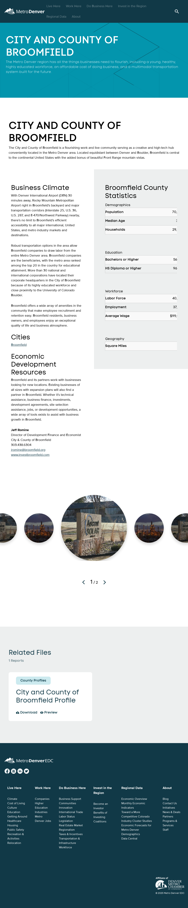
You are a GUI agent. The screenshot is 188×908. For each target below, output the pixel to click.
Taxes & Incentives (71, 834)
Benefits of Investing (100, 815)
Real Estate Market (71, 825)
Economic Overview (134, 799)
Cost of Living (16, 803)
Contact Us (170, 803)
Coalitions (99, 821)
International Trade (71, 812)
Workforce (65, 847)
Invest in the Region (132, 6)
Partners (168, 816)
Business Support (70, 799)
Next (105, 582)
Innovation (66, 808)
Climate (12, 799)
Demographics (130, 834)
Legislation (66, 821)
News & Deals (171, 812)
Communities (67, 803)
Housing (12, 825)
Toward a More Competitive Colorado (135, 814)
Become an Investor (100, 806)
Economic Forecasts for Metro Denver (136, 828)
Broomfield (19, 345)
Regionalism (67, 830)
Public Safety (15, 830)
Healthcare (14, 821)
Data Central (129, 838)
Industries (41, 812)
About (76, 17)
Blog (166, 799)
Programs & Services (170, 823)
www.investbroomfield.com (30, 455)
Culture (12, 808)
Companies (42, 799)
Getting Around (17, 816)
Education (13, 812)
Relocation (14, 843)
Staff (166, 830)
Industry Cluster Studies (136, 821)
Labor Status (67, 816)
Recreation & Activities (15, 836)
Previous (83, 582)
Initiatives (169, 808)
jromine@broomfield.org (28, 450)
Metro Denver (29, 11)
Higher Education (41, 805)
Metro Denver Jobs (43, 819)
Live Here (53, 6)
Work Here (74, 6)
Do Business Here (100, 6)
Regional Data (56, 17)
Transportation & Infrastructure (69, 841)
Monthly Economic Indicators (133, 805)
